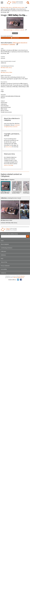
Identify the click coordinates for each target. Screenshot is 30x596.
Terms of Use (4, 262)
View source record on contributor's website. (14, 44)
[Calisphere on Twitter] (18, 279)
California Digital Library (18, 277)
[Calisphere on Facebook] (21, 279)
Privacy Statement (5, 266)
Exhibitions (3, 255)
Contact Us (3, 273)
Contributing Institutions (6, 248)
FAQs (2, 258)
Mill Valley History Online (18, 7)
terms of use (9, 147)
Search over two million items (9, 234)
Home (2, 241)
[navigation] (2, 3)
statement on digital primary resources (12, 125)
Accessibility (4, 269)
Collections (3, 251)
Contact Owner (15, 38)
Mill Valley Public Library (6, 7)
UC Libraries (22, 276)
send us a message (8, 165)
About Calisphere (5, 244)
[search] (28, 3)
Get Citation (15, 33)
